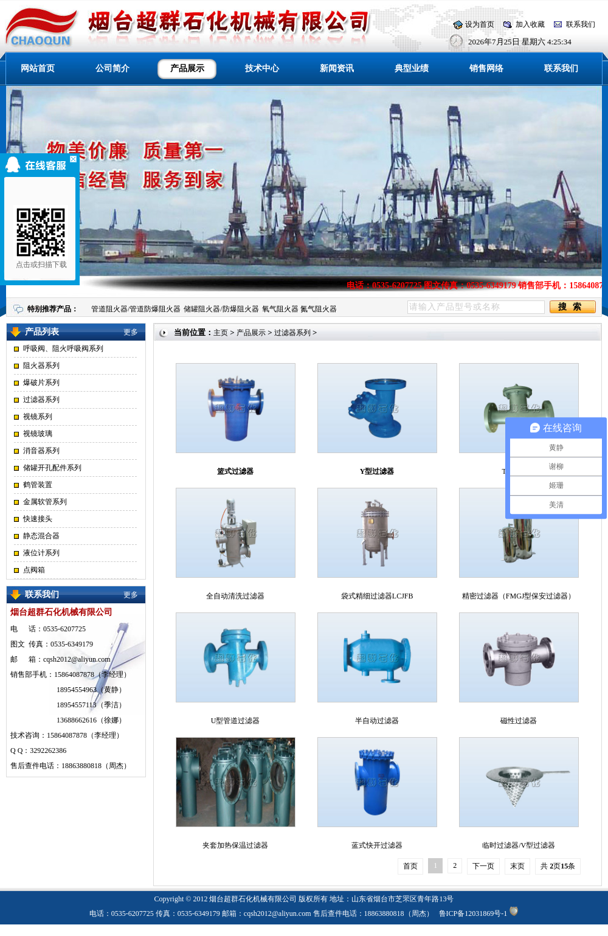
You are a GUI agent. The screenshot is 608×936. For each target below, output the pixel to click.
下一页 (483, 866)
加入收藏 (530, 24)
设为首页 (479, 24)
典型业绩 (412, 68)
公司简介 (112, 68)
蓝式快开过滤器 (376, 845)
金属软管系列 (45, 501)
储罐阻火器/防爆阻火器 (221, 309)
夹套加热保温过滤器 (235, 845)
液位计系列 (41, 553)
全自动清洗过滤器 (235, 596)
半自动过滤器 (377, 720)
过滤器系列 (41, 399)
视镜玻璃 (37, 433)
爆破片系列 (41, 382)
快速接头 (37, 519)
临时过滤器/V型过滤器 (518, 845)
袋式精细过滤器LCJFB (377, 596)
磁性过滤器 (518, 720)
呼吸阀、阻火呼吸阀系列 (63, 348)
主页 (220, 332)
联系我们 (580, 24)
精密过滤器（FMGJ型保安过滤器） (519, 596)
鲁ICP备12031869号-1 (473, 913)
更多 (130, 332)
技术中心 (262, 68)
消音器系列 (41, 450)
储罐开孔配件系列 (52, 467)
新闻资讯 (337, 68)
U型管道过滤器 (235, 720)
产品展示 (251, 332)
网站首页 (38, 68)
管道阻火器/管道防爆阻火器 (136, 309)
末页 (517, 866)
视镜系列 (37, 416)
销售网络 (486, 68)
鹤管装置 (37, 484)
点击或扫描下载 (37, 237)
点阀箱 (34, 570)
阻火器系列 (41, 365)
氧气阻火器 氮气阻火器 (299, 309)
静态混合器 (41, 536)
